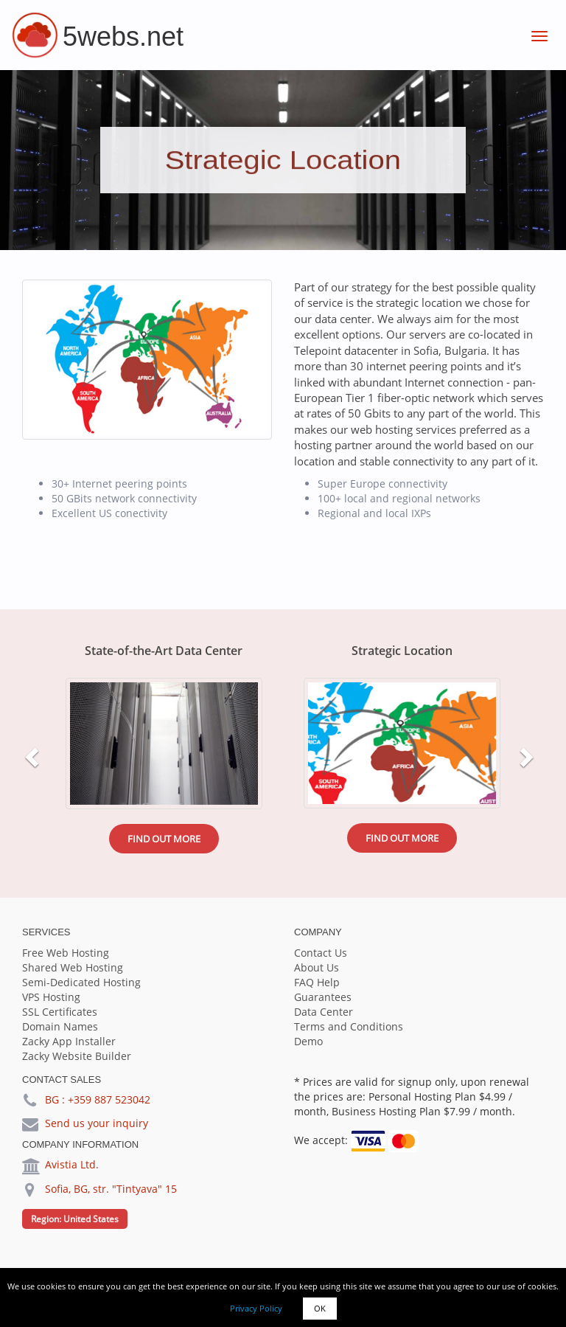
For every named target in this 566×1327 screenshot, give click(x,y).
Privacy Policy (256, 1308)
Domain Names (60, 1026)
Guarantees (323, 997)
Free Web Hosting (65, 953)
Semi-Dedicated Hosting (81, 982)
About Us (316, 967)
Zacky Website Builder (76, 1056)
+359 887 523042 (109, 1099)
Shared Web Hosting (72, 967)
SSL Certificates (59, 1012)
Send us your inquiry (96, 1123)
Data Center (323, 1012)
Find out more (163, 838)
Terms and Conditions (348, 1026)
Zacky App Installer (69, 1041)
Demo (308, 1041)
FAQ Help (317, 982)
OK (320, 1308)
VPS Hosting (51, 997)
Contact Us (320, 953)
